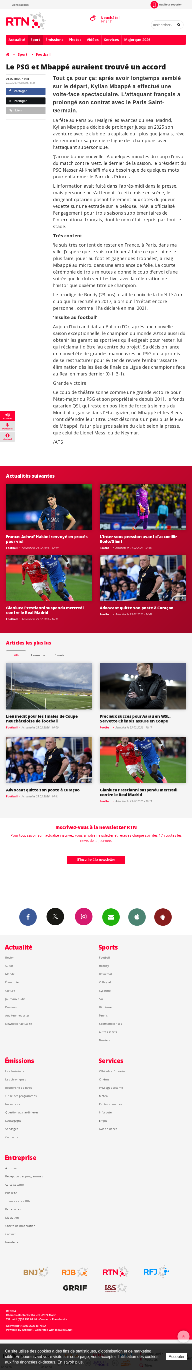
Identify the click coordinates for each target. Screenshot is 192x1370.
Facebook (28, 916)
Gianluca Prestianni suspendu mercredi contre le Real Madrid (45, 610)
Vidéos (93, 39)
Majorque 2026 (137, 39)
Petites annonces (110, 1104)
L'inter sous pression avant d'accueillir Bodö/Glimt (138, 539)
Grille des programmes (20, 1095)
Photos (75, 39)
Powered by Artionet (19, 1329)
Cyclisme (105, 990)
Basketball (105, 974)
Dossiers (10, 1007)
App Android (163, 916)
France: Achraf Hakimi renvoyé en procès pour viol (47, 539)
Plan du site (59, 1319)
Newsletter (12, 1242)
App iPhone (137, 916)
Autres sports (108, 1031)
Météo (103, 1095)
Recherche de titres (18, 1087)
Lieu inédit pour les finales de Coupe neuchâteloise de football (42, 718)
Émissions (55, 39)
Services (111, 39)
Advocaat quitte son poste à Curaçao (137, 608)
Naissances (12, 1104)
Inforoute (105, 1112)
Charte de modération (20, 1225)
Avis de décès (108, 1128)
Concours (11, 1137)
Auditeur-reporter (166, 4)
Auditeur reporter (17, 1015)
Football (43, 54)
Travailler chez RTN (17, 1201)
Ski (101, 999)
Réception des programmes (24, 1176)
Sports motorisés (110, 1023)
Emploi (103, 1120)
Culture (10, 990)
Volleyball (105, 982)
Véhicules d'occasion (112, 1071)
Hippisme (105, 1007)
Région (9, 957)
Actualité (16, 39)
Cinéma (104, 1079)
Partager (18, 91)
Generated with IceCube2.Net (53, 1329)
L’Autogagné (13, 1120)
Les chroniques (15, 1079)
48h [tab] (16, 655)
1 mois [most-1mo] (59, 655)
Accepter (176, 1357)
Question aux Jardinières (21, 1112)
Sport (35, 39)
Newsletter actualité (18, 1023)
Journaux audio (15, 999)
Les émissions (14, 1071)
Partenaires (13, 1209)
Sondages (11, 1128)
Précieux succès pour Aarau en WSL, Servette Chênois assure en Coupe (135, 718)
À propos (11, 1168)
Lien (15, 110)
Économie (12, 982)
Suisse (9, 965)
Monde (10, 974)
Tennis (103, 1015)
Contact (10, 1234)
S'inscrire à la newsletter (96, 859)
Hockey (104, 965)
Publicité (11, 1192)
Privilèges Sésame (111, 1087)
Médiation (12, 1217)
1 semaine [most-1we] (37, 655)
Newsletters (111, 916)
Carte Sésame (14, 1184)
